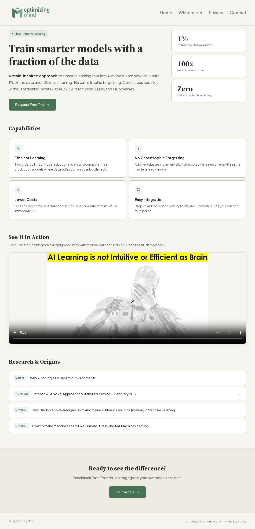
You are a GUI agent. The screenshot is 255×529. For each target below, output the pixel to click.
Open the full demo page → (146, 245)
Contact (238, 12)
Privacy (216, 12)
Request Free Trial (32, 104)
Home (166, 12)
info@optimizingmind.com (204, 521)
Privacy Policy (236, 521)
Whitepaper (190, 12)
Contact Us (127, 492)
